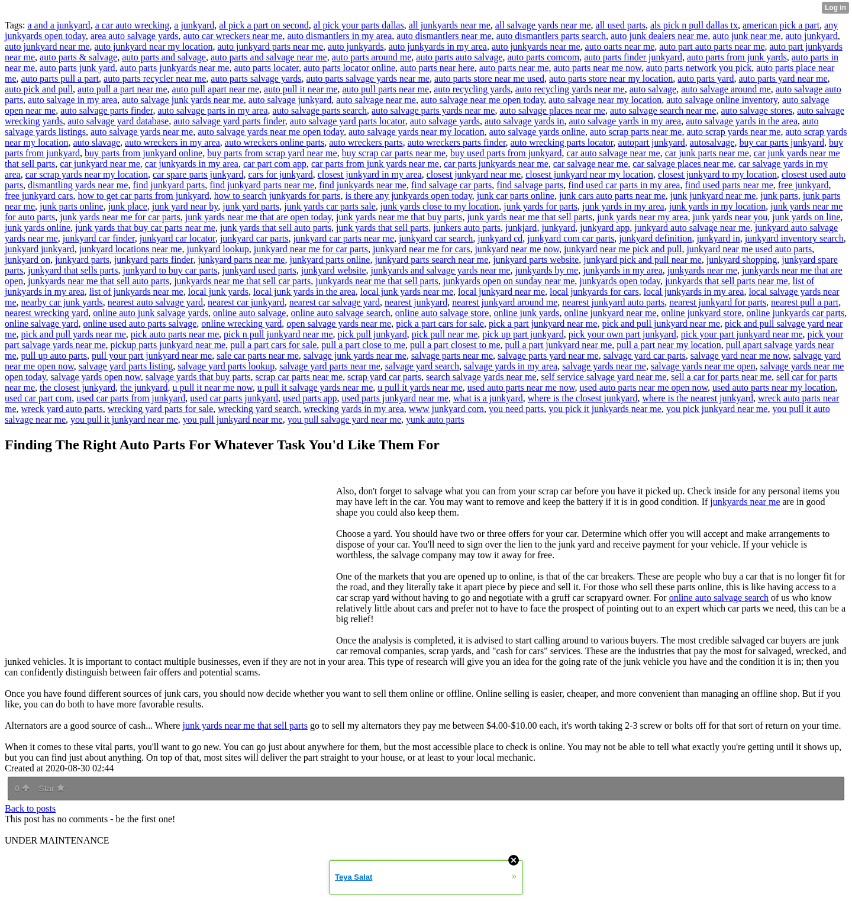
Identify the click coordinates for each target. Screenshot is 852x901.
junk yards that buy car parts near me (145, 228)
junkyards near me (702, 270)
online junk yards (526, 313)
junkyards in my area (623, 270)
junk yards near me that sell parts (529, 217)
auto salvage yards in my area (625, 121)
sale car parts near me (258, 355)
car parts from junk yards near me (375, 164)
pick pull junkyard (372, 334)
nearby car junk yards (62, 302)
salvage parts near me (452, 355)
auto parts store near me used (489, 78)
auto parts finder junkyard (633, 57)
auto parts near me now (597, 68)
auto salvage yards (445, 121)
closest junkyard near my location (589, 174)
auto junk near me (746, 36)
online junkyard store (701, 313)
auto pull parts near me (386, 89)
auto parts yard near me (782, 78)
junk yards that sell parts (382, 228)
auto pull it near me (300, 89)
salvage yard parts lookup (226, 366)
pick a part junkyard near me (543, 323)
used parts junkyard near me (395, 398)
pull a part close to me (363, 345)
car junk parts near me (707, 153)
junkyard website (333, 270)
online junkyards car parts (795, 313)
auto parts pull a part (60, 78)
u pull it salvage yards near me (315, 387)
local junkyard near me (501, 292)
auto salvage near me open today (482, 100)
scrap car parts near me (299, 377)
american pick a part (781, 25)
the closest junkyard (77, 387)
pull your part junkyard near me (152, 355)
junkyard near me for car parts (311, 249)
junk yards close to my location (439, 206)
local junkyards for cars (594, 292)
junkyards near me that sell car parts (242, 281)
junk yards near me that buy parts (399, 217)
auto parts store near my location (611, 78)
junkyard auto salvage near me (692, 228)
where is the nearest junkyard (697, 398)
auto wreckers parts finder (457, 142)
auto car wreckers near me (233, 36)
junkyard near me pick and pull (623, 249)
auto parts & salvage (78, 57)
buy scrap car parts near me (394, 153)
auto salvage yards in (524, 121)
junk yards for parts (540, 206)
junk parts (779, 196)
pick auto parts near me (175, 334)
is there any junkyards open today (408, 196)
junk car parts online (515, 196)
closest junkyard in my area (370, 174)
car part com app (274, 164)
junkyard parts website (536, 260)
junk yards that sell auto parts (275, 228)
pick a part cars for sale (440, 323)
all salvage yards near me (543, 25)
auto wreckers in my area (172, 142)
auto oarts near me (620, 46)
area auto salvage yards (135, 36)
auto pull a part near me (122, 89)
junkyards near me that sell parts (376, 281)
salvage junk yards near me (355, 355)
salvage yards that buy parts (198, 377)
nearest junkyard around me (504, 302)
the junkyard (143, 387)
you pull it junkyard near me (124, 419)
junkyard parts (82, 260)
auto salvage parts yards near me (433, 110)
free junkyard (803, 185)
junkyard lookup (217, 249)
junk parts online (72, 206)
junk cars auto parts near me (612, 196)
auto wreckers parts (365, 142)
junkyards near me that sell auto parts (98, 281)
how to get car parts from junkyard (143, 196)
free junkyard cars (39, 196)
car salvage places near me (683, 164)
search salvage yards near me (481, 377)
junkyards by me (546, 270)
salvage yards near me (604, 366)
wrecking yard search (258, 409)
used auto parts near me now (521, 387)
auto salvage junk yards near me (183, 100)
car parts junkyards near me (496, 164)
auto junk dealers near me (659, 36)
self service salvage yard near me (603, 377)
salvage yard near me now (739, 355)
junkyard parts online (329, 260)
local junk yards (218, 292)
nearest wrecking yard (46, 313)
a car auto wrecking (132, 25)
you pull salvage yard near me (344, 419)
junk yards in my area (623, 206)
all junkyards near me (449, 25)
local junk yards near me (406, 292)
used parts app (310, 398)
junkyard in (718, 238)
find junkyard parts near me (261, 185)
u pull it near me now (212, 387)
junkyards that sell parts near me (726, 281)
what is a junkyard (488, 398)
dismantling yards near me (78, 185)
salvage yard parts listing (126, 366)
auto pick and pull (39, 89)
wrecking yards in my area (354, 409)
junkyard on (27, 260)
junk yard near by (185, 206)
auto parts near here (437, 68)
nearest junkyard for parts (717, 302)
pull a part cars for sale (273, 345)
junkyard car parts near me (343, 238)
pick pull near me (445, 334)
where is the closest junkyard (583, 398)
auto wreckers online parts (274, 142)
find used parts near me (729, 185)
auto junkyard (811, 36)
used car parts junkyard (234, 398)
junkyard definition (655, 238)
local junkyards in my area (694, 292)
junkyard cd (499, 238)
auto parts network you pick (699, 68)
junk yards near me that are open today (258, 217)
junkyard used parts (259, 270)
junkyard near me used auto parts (749, 249)
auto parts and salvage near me (269, 57)
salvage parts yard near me (548, 355)
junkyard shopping (741, 260)
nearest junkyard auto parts (613, 302)
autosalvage (712, 142)
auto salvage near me (376, 100)
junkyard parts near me (241, 260)
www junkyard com (446, 409)
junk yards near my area (642, 217)
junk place (127, 206)
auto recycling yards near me (570, 89)
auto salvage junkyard (289, 100)
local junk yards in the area (304, 292)
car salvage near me (590, 164)
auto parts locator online (349, 68)
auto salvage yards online (537, 132)
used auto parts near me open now (643, 387)
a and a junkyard (58, 25)
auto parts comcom (544, 57)
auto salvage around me (726, 89)
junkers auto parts (467, 228)
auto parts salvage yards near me (368, 78)
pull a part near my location (669, 345)
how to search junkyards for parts (277, 196)
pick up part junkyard (522, 334)
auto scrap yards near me (733, 132)
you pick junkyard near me (717, 409)
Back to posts (30, 808)
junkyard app (605, 228)
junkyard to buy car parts (170, 270)
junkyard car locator (177, 238)
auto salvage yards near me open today (271, 132)
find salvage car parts (451, 185)
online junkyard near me (610, 313)
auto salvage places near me (552, 110)
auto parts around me (372, 57)
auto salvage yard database (118, 121)
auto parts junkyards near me (175, 68)
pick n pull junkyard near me (278, 334)
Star (51, 788)
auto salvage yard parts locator (347, 121)
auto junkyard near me (47, 46)
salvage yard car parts (645, 355)
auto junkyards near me (536, 46)
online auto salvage (249, 313)
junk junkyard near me (713, 196)
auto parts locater (266, 68)
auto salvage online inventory (721, 100)
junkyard (558, 228)
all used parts (621, 25)
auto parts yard (705, 78)
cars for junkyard (280, 174)
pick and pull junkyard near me (661, 323)
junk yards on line (806, 217)
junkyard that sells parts (73, 270)
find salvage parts (529, 185)
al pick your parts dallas (359, 25)
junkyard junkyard (40, 249)
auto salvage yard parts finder (229, 121)
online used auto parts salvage (139, 323)
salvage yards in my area (510, 366)
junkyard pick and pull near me (642, 260)
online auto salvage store (442, 313)
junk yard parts (250, 206)
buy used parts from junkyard (505, 153)
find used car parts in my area (624, 185)
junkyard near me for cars (421, 249)
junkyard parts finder (153, 260)
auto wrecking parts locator (562, 142)
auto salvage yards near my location (416, 132)
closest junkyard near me (474, 174)
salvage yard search (422, 366)
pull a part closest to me (455, 345)
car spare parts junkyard (198, 174)
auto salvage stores (756, 110)
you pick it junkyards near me (604, 409)
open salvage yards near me (338, 323)
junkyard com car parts (570, 238)
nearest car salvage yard (334, 302)
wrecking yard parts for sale (161, 409)
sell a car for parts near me (721, 377)
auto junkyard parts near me (270, 46)
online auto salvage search (340, 313)
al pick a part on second (264, 25)
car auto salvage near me (613, 153)
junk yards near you (730, 217)
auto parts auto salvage (459, 57)
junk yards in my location (717, 206)
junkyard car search (436, 238)
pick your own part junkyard (622, 334)
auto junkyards (356, 46)
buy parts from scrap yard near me (272, 153)
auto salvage (653, 89)
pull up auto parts (54, 355)
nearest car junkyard (246, 302)
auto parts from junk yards (737, 57)
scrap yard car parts (384, 377)
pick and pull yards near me (73, 334)
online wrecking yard (241, 323)
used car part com (38, 398)
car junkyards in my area (191, 164)
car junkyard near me (100, 164)
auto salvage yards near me (142, 132)
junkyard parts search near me (431, 260)
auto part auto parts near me (711, 46)
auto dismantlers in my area (339, 36)
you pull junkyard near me (233, 419)
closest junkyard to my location (717, 174)
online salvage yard (41, 323)
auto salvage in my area (72, 100)
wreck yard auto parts (62, 409)
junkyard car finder (99, 238)
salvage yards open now (96, 377)
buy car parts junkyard (781, 142)
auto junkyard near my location (154, 46)
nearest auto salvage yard (155, 302)
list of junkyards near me (136, 292)
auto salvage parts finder (106, 110)
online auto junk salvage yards (150, 313)
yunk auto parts (435, 419)
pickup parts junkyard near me (168, 345)
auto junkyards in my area (438, 46)
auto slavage (97, 142)
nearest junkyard (416, 302)
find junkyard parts (169, 185)
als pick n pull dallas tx (694, 25)
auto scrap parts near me (636, 132)
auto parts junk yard (77, 68)
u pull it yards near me (420, 387)
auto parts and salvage (164, 57)
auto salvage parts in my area (212, 110)
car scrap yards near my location (86, 174)
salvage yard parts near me (329, 366)
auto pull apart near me (216, 89)
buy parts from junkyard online (143, 153)
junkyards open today (619, 281)
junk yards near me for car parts (120, 217)
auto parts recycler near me (155, 78)
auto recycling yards (472, 89)
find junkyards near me (362, 185)
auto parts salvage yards (256, 78)
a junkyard (194, 25)
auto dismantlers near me (443, 36)
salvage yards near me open (703, 366)
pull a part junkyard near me (558, 345)
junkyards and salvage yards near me (441, 270)
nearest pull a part (804, 302)
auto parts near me (514, 68)
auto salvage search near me (663, 110)
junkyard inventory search (794, 238)
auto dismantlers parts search (551, 36)
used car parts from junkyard (130, 398)
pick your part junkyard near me (742, 334)
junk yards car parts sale (330, 206)
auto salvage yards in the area (742, 121)
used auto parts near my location (773, 387)
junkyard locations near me (130, 249)
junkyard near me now (517, 249)
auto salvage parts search (320, 110)
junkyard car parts (254, 238)
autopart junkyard (651, 142)
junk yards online (37, 228)
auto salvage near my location (604, 100)
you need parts (516, 409)
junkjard (521, 228)
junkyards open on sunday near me (509, 281)
